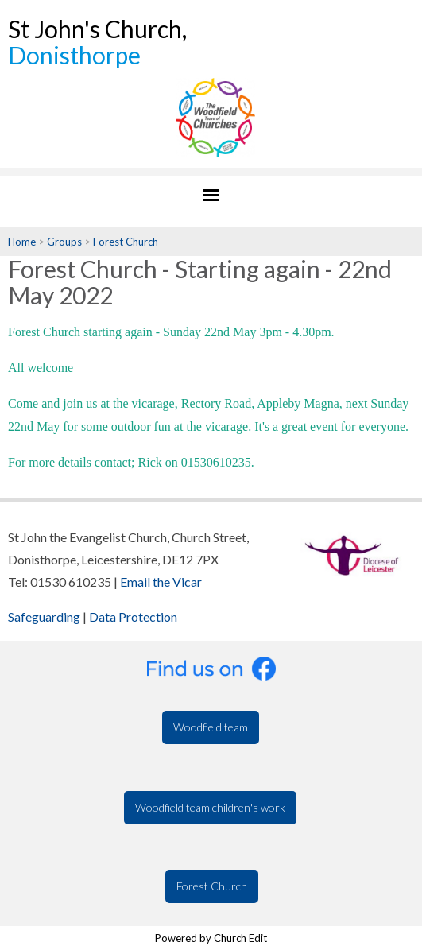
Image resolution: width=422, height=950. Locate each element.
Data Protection (133, 616)
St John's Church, (97, 41)
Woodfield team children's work (210, 807)
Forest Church (125, 241)
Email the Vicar (161, 581)
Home (22, 241)
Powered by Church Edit (211, 938)
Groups (64, 241)
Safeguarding (44, 616)
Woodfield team (210, 727)
